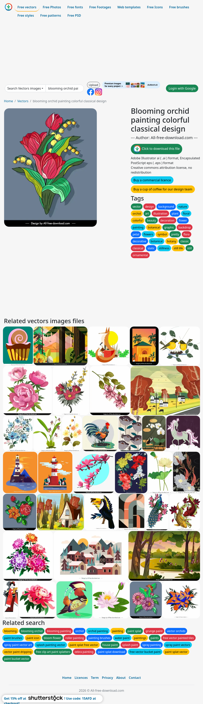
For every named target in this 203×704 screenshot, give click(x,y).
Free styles (25, 15)
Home (8, 101)
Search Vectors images (24, 88)
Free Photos (52, 7)
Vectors (22, 101)
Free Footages (100, 7)
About (120, 677)
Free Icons (155, 7)
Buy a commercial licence (152, 180)
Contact (135, 677)
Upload (93, 85)
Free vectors (26, 7)
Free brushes (179, 7)
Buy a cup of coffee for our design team (162, 189)
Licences (81, 677)
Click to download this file (156, 149)
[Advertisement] (101, 50)
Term (95, 677)
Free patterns (50, 15)
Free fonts (75, 7)
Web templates (129, 7)
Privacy (107, 677)
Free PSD (74, 15)
